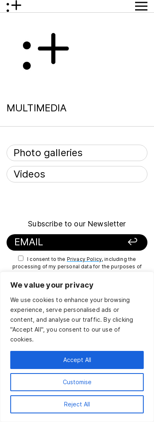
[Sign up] (128, 242)
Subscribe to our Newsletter (77, 223)
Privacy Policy (84, 259)
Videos (29, 174)
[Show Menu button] (141, 6)
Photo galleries (48, 153)
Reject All (77, 404)
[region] (77, 347)
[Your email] (65, 242)
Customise (77, 381)
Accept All (77, 359)
